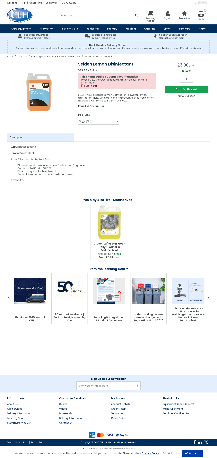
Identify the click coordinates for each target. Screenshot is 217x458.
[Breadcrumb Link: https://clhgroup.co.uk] (10, 56)
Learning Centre (16, 418)
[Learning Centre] (150, 16)
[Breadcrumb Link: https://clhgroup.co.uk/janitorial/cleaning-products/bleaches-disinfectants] (67, 56)
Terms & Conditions (17, 442)
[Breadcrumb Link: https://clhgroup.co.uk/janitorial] (22, 56)
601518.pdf (89, 85)
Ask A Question (186, 96)
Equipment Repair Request (178, 404)
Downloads (65, 413)
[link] (194, 442)
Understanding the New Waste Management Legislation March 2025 (148, 317)
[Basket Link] (201, 15)
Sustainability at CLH (19, 422)
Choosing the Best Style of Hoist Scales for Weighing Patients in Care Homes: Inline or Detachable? (188, 314)
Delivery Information (19, 413)
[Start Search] (136, 15)
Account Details (120, 404)
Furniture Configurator (176, 413)
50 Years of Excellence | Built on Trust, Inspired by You (69, 317)
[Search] (95, 15)
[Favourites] (184, 15)
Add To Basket (186, 89)
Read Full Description (91, 106)
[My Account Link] (167, 15)
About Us (12, 3)
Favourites (117, 413)
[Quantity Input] (186, 79)
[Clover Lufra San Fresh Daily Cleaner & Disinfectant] (109, 222)
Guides (63, 404)
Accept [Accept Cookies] (192, 453)
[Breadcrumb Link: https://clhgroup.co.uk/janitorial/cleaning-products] (41, 56)
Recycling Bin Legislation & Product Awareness (109, 319)
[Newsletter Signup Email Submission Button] (138, 385)
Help (23, 3)
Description (16, 137)
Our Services (14, 408)
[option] (39, 94)
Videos (63, 408)
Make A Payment (173, 408)
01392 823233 (69, 3)
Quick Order (51, 3)
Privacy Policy (38, 442)
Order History (118, 408)
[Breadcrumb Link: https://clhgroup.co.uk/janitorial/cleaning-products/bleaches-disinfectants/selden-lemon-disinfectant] (98, 56)
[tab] (40, 137)
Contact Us (35, 3)
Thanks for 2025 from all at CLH (30, 319)
